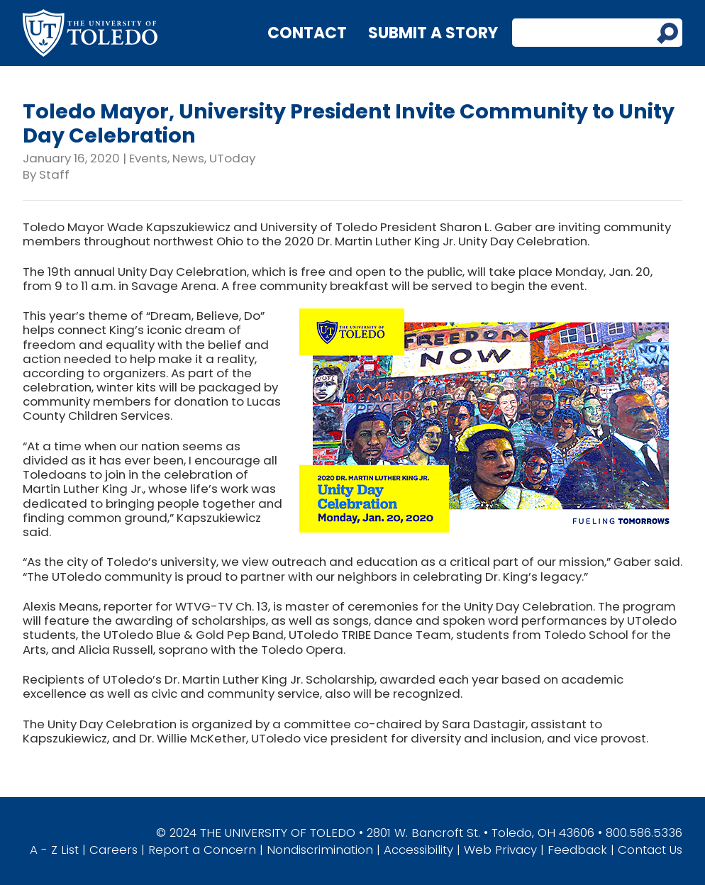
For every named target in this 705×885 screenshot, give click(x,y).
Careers (113, 849)
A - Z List (54, 849)
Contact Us (650, 849)
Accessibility (418, 849)
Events (148, 158)
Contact (307, 33)
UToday (232, 158)
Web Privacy (500, 849)
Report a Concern (202, 849)
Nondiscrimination (320, 849)
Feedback (577, 849)
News (188, 158)
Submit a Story (433, 33)
